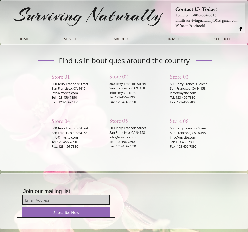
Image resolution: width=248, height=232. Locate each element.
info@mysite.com (65, 93)
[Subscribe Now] (66, 212)
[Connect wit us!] (241, 29)
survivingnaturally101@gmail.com (212, 20)
